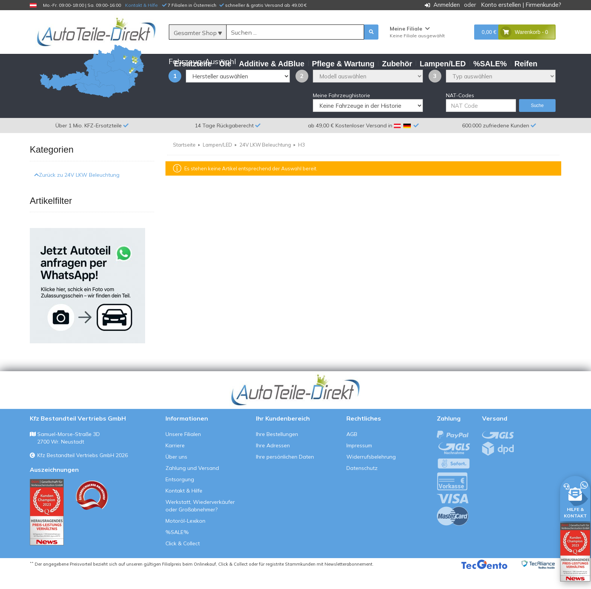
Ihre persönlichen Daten (285, 475)
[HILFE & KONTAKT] (575, 497)
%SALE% (177, 550)
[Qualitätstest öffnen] (575, 552)
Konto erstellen (501, 4)
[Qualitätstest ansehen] (47, 530)
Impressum (359, 463)
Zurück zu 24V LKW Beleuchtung (76, 193)
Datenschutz (362, 486)
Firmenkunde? (543, 4)
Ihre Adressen (273, 463)
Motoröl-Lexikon (185, 539)
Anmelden (446, 4)
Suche (537, 124)
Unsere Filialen (183, 452)
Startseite (184, 163)
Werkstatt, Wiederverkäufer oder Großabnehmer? (200, 524)
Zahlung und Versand (192, 486)
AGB (351, 452)
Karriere (175, 463)
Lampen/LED (217, 163)
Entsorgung (179, 497)
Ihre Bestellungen (277, 452)
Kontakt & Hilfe (141, 5)
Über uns (176, 475)
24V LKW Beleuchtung (265, 163)
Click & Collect (182, 561)
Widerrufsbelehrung (371, 475)
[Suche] (295, 32)
